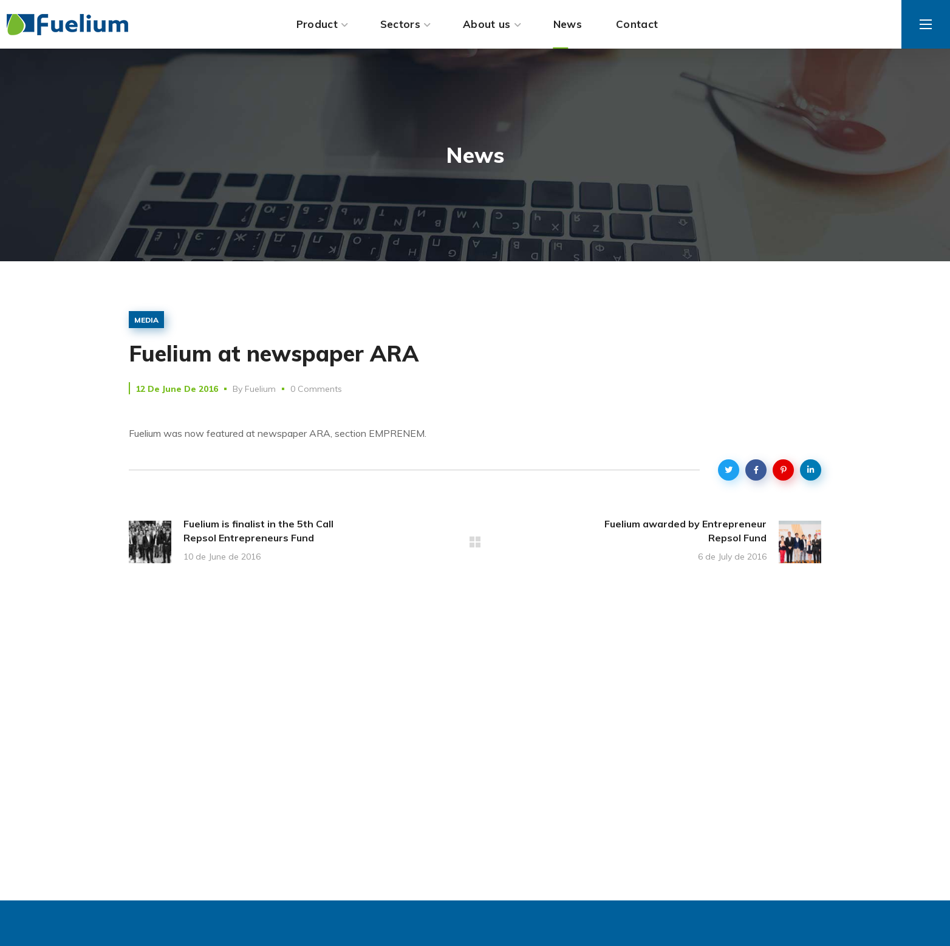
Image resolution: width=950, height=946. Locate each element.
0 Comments (316, 388)
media (146, 319)
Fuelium (260, 388)
